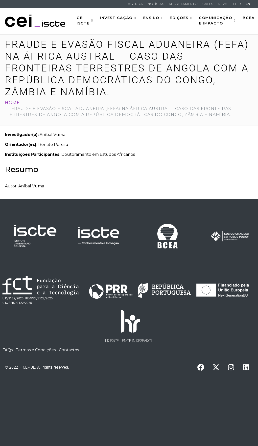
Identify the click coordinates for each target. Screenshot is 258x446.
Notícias (155, 4)
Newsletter (229, 4)
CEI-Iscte (85, 20)
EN (248, 4)
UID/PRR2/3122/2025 (17, 303)
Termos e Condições (36, 350)
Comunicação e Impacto (217, 20)
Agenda (135, 4)
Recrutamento (183, 4)
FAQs (7, 350)
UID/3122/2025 (12, 298)
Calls (207, 4)
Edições (181, 18)
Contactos (69, 350)
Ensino (153, 18)
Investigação (118, 18)
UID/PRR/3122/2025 (39, 298)
